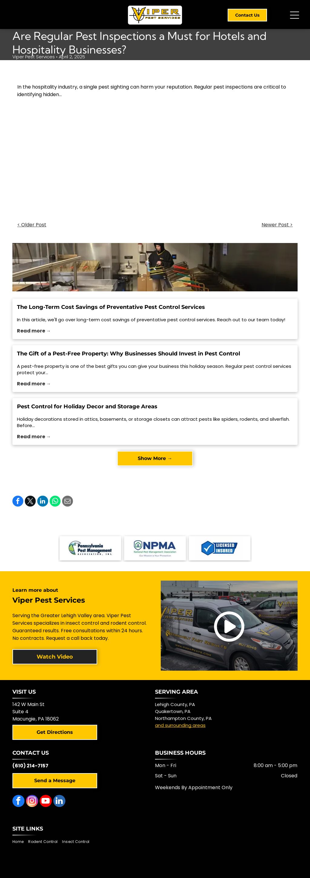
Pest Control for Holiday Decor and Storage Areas (87, 406)
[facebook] (18, 801)
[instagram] (32, 801)
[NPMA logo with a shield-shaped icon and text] (155, 548)
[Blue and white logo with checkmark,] (219, 548)
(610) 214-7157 (30, 765)
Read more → (34, 330)
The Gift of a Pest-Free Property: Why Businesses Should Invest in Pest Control (128, 353)
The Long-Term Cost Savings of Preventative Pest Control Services (111, 307)
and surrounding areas (180, 725)
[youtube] (46, 801)
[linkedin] (59, 801)
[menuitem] (20, 842)
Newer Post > (277, 224)
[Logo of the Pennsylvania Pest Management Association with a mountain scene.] (90, 548)
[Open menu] (294, 15)
